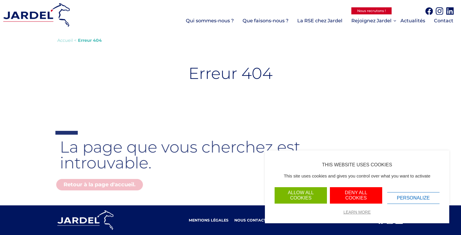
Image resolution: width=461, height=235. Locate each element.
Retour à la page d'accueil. (98, 184)
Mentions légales (208, 220)
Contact (443, 20)
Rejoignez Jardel (371, 20)
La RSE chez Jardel (320, 20)
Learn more (357, 212)
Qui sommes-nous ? (210, 20)
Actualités (412, 20)
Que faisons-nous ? (265, 20)
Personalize (413, 197)
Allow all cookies (301, 195)
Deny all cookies (356, 195)
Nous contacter (252, 220)
